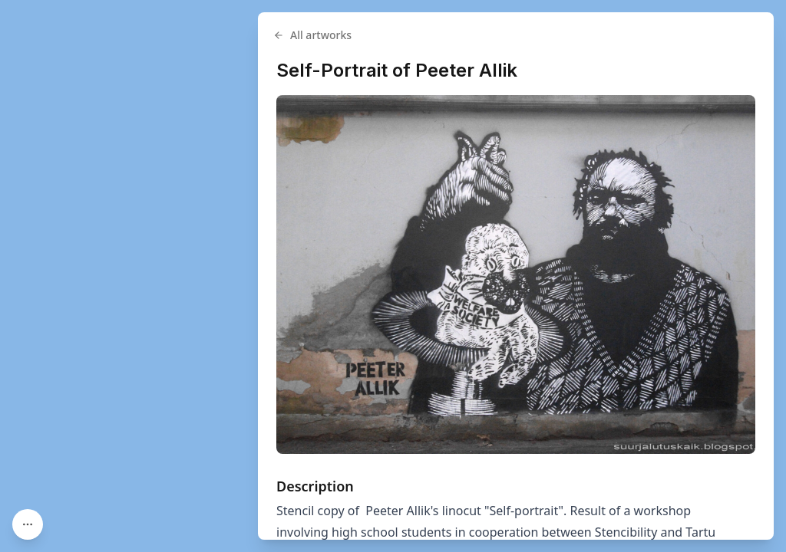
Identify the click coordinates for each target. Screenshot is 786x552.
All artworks (312, 35)
